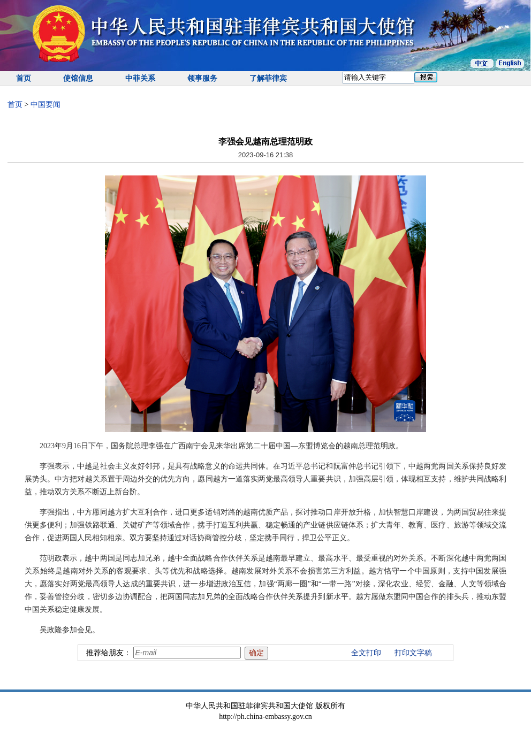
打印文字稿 (413, 653)
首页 (23, 78)
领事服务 (202, 78)
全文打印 (366, 653)
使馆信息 (78, 78)
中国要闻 (45, 105)
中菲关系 (140, 78)
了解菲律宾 (268, 78)
